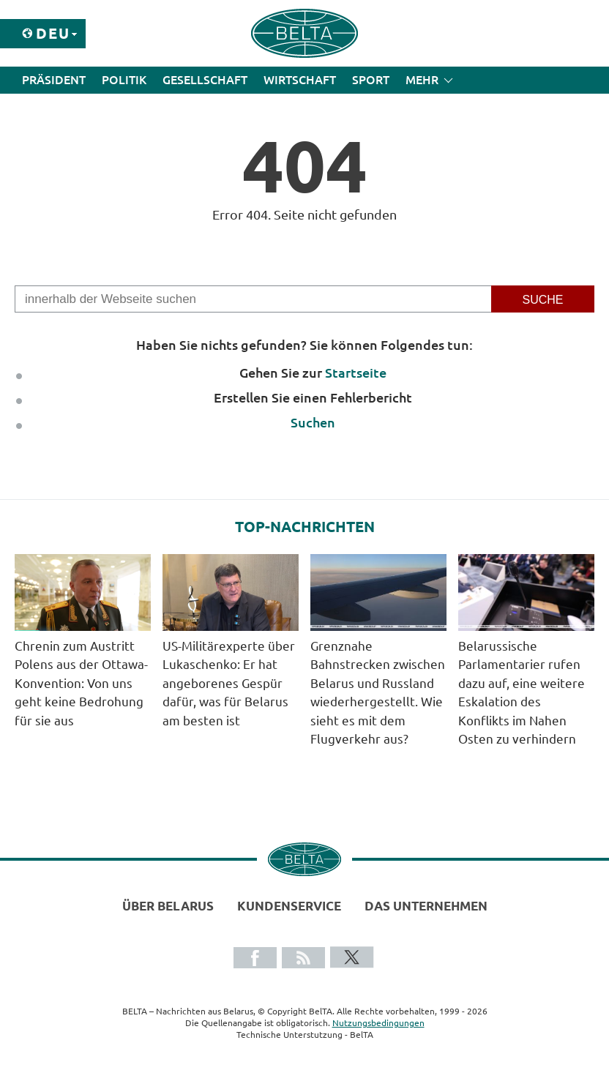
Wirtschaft (300, 79)
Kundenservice (289, 906)
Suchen (313, 422)
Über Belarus (168, 906)
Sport (370, 79)
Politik (124, 79)
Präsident (54, 79)
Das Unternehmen (426, 906)
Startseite (355, 372)
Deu (53, 33)
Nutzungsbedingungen (378, 1023)
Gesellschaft (204, 79)
